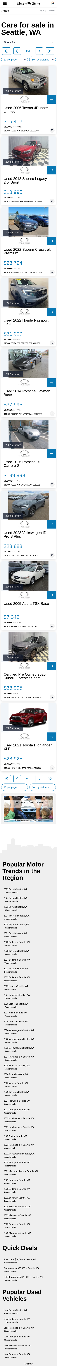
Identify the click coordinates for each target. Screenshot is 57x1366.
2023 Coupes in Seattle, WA (17, 1226)
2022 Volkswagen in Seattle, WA (19, 1155)
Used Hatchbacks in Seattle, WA (19, 1329)
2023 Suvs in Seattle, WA (16, 908)
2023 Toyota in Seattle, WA (16, 952)
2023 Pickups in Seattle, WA (17, 1111)
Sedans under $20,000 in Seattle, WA (21, 1270)
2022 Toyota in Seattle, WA (16, 1093)
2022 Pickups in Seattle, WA (17, 1182)
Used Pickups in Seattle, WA (17, 1338)
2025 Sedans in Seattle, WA (17, 979)
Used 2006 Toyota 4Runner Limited (26, 109)
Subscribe (51, 11)
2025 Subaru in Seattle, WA (17, 1067)
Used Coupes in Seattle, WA (17, 1356)
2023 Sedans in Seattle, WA (17, 944)
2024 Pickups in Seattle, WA (17, 1102)
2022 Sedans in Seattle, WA (17, 1190)
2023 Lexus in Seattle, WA (16, 988)
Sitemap (28, 1364)
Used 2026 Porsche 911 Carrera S (23, 463)
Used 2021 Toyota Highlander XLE (28, 747)
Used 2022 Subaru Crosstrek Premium (27, 251)
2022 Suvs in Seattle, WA (16, 935)
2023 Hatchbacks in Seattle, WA (19, 1146)
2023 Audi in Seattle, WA (15, 1014)
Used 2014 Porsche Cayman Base (27, 393)
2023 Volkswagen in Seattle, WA (19, 1049)
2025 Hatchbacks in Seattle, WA (19, 1120)
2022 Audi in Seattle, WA (15, 1137)
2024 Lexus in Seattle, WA (16, 1023)
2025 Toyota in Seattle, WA (16, 926)
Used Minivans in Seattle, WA (17, 1347)
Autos (5, 10)
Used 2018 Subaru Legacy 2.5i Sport (25, 180)
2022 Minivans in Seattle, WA (17, 1234)
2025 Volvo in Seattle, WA (16, 1085)
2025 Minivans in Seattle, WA (17, 1217)
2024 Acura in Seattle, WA (16, 1076)
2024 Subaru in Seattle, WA (17, 996)
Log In (41, 11)
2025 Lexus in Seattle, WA (16, 1005)
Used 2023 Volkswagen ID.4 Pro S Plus (27, 534)
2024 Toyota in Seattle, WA (16, 917)
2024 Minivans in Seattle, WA (17, 1208)
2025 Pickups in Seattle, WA (17, 1164)
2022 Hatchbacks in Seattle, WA (19, 1129)
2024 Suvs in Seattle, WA (16, 900)
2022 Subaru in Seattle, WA (17, 1199)
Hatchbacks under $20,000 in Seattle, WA (23, 1279)
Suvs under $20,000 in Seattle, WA (20, 1261)
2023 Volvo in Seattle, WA (16, 970)
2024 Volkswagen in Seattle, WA (19, 1032)
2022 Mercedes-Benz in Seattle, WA (21, 1173)
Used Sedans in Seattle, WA (17, 1320)
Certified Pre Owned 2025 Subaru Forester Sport (25, 676)
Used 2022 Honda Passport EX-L (26, 322)
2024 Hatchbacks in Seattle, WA (19, 1058)
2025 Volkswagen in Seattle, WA (19, 1041)
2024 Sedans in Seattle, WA (17, 961)
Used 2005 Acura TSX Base (26, 603)
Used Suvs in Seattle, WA (16, 1312)
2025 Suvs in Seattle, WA (16, 891)
